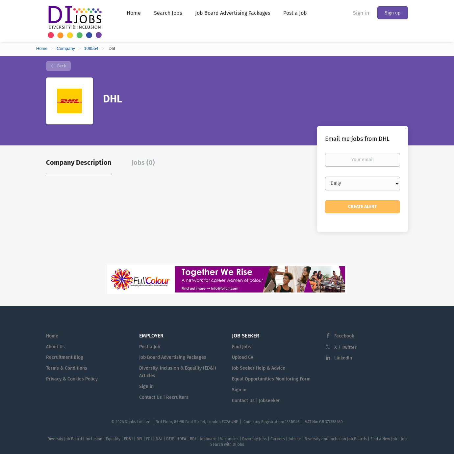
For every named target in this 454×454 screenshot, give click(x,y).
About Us (55, 347)
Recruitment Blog (64, 357)
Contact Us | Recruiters (164, 397)
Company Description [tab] (79, 162)
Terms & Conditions (66, 368)
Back (61, 66)
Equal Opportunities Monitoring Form (271, 379)
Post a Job (149, 347)
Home (42, 48)
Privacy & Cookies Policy (72, 379)
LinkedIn (343, 358)
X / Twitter (345, 347)
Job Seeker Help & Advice (258, 368)
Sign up (392, 13)
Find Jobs (241, 347)
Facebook (344, 336)
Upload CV (242, 357)
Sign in (361, 13)
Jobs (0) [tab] (143, 162)
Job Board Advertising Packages (172, 357)
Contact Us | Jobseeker (256, 400)
